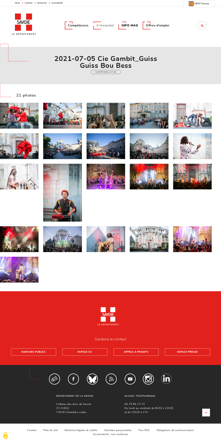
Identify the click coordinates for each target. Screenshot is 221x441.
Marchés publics (33, 352)
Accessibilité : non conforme (110, 434)
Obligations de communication (175, 430)
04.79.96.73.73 (134, 404)
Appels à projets (136, 352)
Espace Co (85, 352)
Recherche (42, 3)
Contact (32, 430)
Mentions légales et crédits (81, 430)
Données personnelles (118, 430)
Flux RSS (144, 430)
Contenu (28, 3)
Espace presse (187, 352)
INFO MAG (130, 25)
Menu (17, 3)
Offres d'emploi (157, 25)
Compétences (78, 25)
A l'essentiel (105, 25)
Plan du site (50, 430)
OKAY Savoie (199, 3)
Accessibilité (57, 3)
